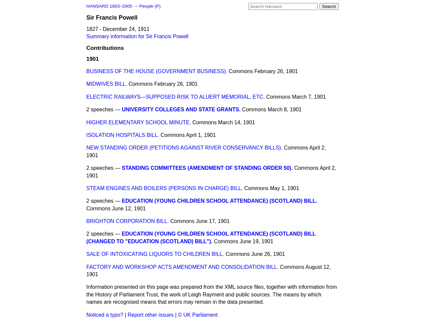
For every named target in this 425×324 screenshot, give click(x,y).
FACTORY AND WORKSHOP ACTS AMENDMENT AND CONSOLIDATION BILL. (182, 267)
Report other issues (151, 315)
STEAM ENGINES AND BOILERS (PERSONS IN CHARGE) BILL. (164, 188)
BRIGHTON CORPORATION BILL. (127, 221)
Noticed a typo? (104, 315)
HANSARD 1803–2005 (109, 6)
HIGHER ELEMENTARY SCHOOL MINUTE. (138, 122)
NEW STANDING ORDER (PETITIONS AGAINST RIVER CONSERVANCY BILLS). (184, 148)
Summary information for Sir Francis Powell (137, 36)
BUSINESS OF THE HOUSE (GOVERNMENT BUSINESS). (156, 71)
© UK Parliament (197, 315)
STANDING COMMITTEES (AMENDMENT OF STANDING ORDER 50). (207, 168)
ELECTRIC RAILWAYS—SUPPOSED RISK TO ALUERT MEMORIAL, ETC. (175, 97)
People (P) (149, 6)
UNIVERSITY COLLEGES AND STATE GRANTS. (181, 109)
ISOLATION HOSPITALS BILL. (122, 135)
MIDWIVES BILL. (106, 84)
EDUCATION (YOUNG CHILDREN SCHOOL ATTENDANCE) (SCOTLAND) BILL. (219, 201)
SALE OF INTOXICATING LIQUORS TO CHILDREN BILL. (155, 254)
